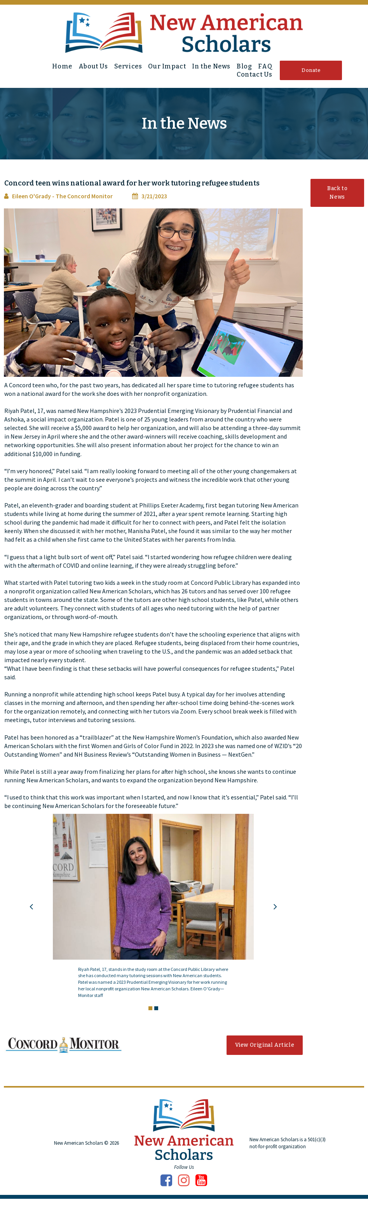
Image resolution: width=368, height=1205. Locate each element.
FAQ (265, 66)
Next (275, 913)
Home (62, 66)
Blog (244, 66)
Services (128, 66)
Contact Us (254, 74)
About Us (93, 66)
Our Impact (167, 66)
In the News (211, 66)
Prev (31, 913)
